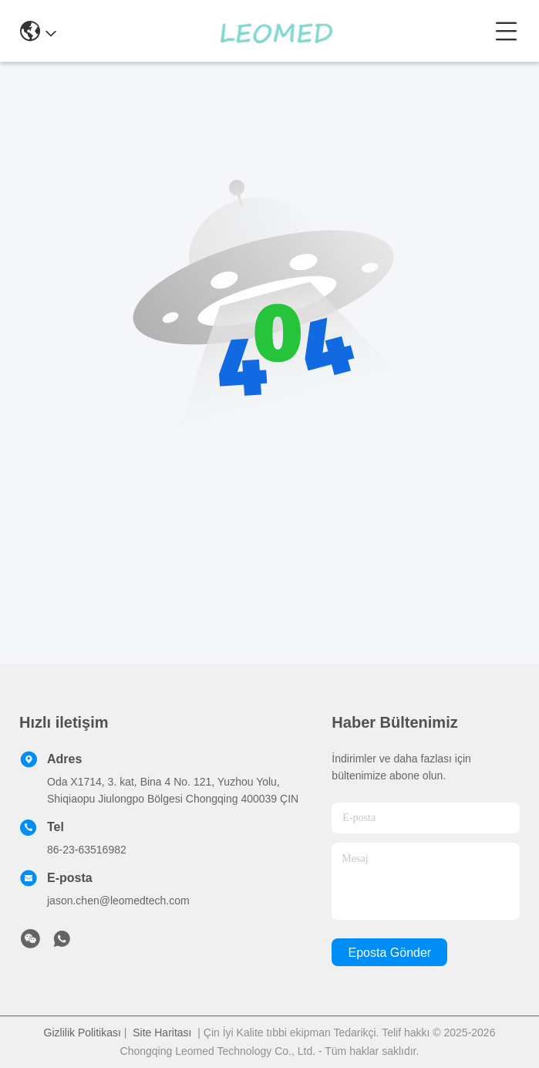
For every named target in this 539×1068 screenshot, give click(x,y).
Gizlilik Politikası (82, 1032)
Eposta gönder (390, 952)
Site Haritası (162, 1032)
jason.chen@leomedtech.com (118, 900)
